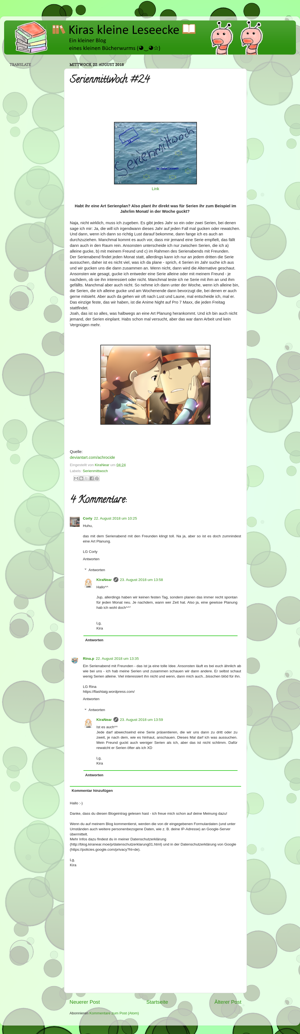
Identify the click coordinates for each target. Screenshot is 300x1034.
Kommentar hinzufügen (92, 791)
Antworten (91, 559)
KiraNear (104, 580)
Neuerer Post (85, 1002)
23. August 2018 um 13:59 (141, 720)
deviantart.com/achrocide (92, 457)
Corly (87, 518)
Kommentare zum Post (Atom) (114, 1013)
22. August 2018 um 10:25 (115, 518)
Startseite (157, 1002)
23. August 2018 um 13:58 (141, 580)
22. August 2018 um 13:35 (117, 659)
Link (155, 189)
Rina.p (88, 659)
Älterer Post (227, 1002)
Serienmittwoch (95, 471)
